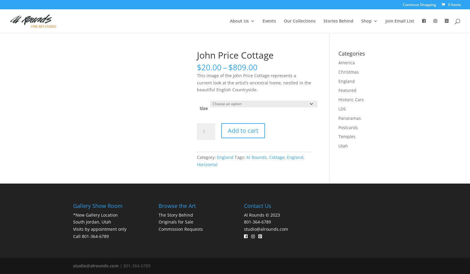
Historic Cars (351, 99)
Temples (346, 136)
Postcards (348, 127)
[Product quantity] (206, 131)
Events (269, 21)
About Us (239, 21)
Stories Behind (338, 21)
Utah (343, 146)
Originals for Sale (176, 222)
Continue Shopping (419, 5)
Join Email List (399, 21)
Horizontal (207, 164)
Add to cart (243, 130)
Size (204, 108)
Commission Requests (181, 229)
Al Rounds (256, 157)
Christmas (348, 72)
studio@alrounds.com (266, 229)
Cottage (276, 157)
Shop (366, 21)
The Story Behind (176, 215)
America (346, 62)
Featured (347, 90)
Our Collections (300, 21)
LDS (342, 109)
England (225, 157)
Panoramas (349, 118)
